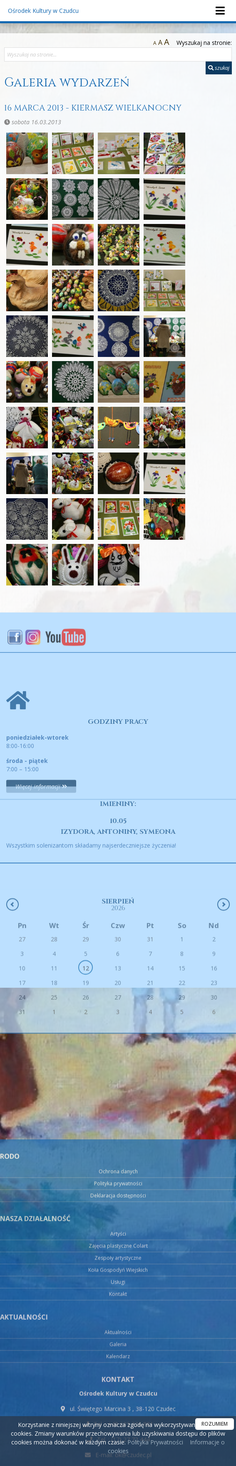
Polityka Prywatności (154, 1442)
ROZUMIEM (214, 1423)
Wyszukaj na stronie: (204, 43)
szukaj (218, 67)
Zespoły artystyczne (118, 1406)
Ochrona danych (118, 1319)
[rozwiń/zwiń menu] (219, 10)
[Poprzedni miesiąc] (12, 949)
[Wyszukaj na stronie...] (118, 54)
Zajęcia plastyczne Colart (118, 1394)
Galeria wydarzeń (66, 82)
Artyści (118, 1382)
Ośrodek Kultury (43, 11)
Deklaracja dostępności (118, 1344)
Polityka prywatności (118, 1332)
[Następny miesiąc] (223, 949)
